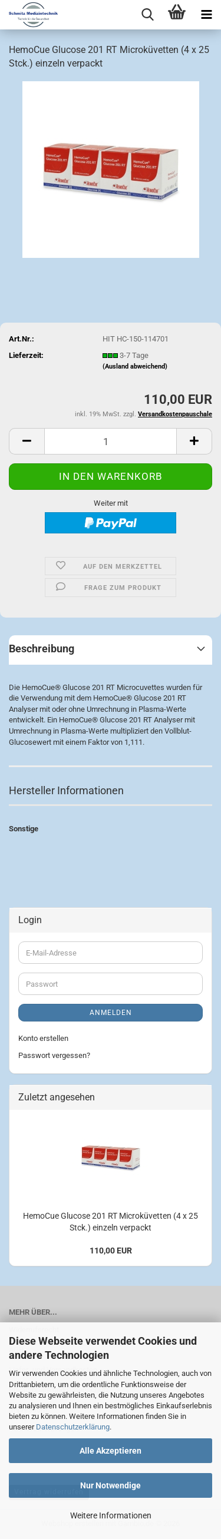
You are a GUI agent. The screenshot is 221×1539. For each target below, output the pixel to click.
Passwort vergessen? (54, 1055)
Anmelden (111, 1013)
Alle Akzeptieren (110, 1450)
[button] (26, 441)
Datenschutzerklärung (73, 1426)
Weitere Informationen (110, 1515)
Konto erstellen (43, 1038)
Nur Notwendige (110, 1485)
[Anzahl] (110, 441)
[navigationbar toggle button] (206, 14)
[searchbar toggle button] (147, 14)
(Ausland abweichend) (135, 366)
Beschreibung (41, 648)
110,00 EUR (111, 1250)
